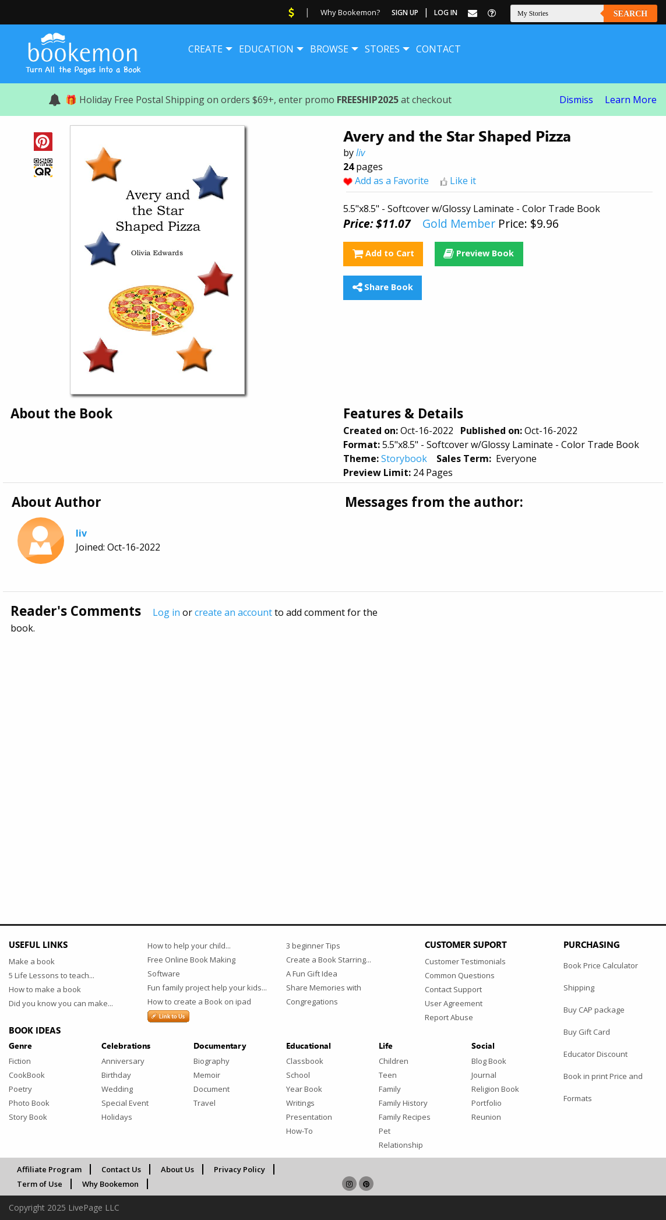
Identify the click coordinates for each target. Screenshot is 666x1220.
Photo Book (29, 1103)
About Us (177, 1169)
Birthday (116, 1075)
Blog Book (488, 1061)
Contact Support (453, 989)
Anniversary (123, 1061)
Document (211, 1089)
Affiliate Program (49, 1169)
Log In (445, 12)
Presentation (309, 1117)
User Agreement (453, 1003)
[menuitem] (205, 49)
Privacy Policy (239, 1169)
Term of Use (39, 1184)
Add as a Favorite (392, 180)
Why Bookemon (110, 1184)
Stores (382, 49)
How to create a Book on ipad (199, 1001)
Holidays (116, 1117)
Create (205, 49)
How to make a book (45, 989)
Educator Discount (595, 1054)
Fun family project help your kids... (207, 987)
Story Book (28, 1117)
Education (266, 49)
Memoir (206, 1075)
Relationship (401, 1145)
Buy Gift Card (586, 1032)
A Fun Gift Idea (311, 973)
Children (393, 1061)
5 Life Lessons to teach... (51, 975)
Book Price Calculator (600, 965)
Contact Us (121, 1169)
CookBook (27, 1075)
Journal (483, 1075)
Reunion (486, 1117)
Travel (204, 1103)
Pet (384, 1131)
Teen (388, 1075)
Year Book (304, 1089)
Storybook (404, 458)
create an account (233, 612)
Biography (211, 1061)
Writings (300, 1103)
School (298, 1075)
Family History (403, 1103)
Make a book (32, 961)
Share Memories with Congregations (323, 994)
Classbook (304, 1061)
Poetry (20, 1089)
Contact (438, 49)
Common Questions (460, 975)
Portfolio (486, 1103)
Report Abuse (449, 1017)
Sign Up (405, 12)
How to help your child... (189, 945)
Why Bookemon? (350, 12)
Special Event (125, 1103)
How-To (299, 1131)
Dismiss (576, 99)
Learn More (631, 99)
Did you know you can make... (61, 1003)
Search (630, 13)
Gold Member (458, 223)
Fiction (20, 1061)
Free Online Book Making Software (191, 966)
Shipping (578, 987)
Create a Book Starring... (328, 959)
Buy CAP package (594, 1009)
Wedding (117, 1089)
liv (360, 152)
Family (390, 1089)
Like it (463, 180)
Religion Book (495, 1089)
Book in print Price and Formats (603, 1087)
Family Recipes (405, 1117)
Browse (329, 49)
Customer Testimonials (465, 961)
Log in (166, 612)
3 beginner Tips (313, 945)
